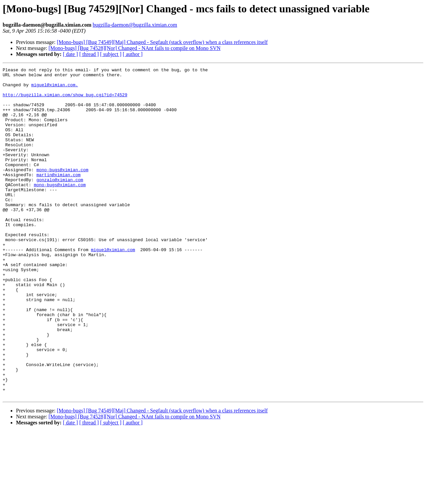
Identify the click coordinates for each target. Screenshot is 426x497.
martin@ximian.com (58, 197)
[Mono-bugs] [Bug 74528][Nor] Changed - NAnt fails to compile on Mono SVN (135, 48)
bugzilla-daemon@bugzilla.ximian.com (135, 25)
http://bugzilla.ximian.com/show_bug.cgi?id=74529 (65, 101)
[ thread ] (89, 54)
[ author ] (133, 54)
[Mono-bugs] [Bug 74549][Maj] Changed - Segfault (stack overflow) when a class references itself (162, 42)
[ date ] (70, 54)
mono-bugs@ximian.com (62, 191)
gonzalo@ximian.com (59, 203)
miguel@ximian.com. (54, 89)
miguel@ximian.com (113, 286)
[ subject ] (110, 54)
